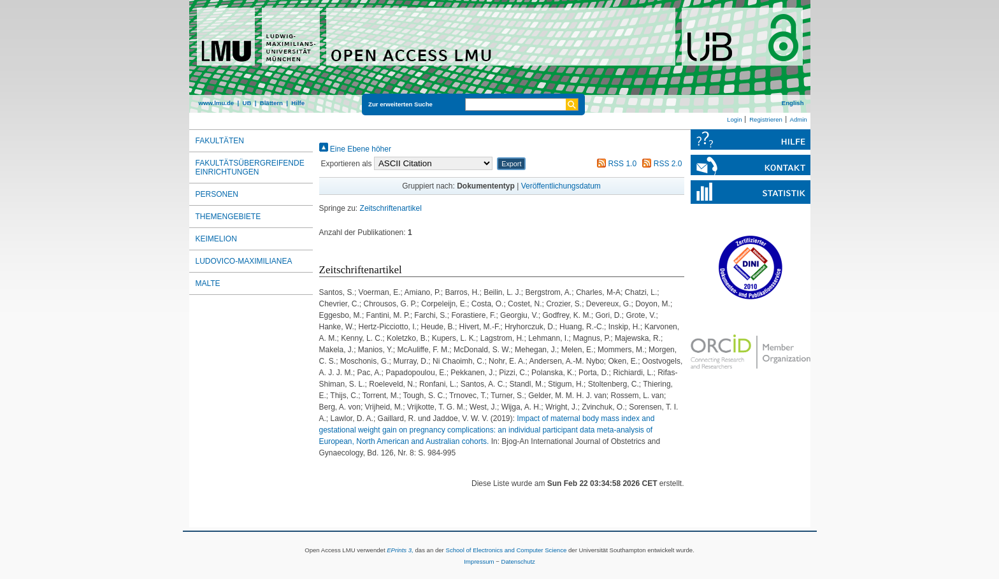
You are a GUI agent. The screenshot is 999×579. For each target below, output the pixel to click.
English (793, 102)
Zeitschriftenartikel (391, 208)
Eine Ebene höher (355, 149)
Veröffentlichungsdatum (561, 186)
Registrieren (765, 119)
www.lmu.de (216, 102)
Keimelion (216, 238)
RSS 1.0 (614, 163)
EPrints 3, (400, 550)
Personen (217, 194)
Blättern (271, 102)
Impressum (479, 561)
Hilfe (298, 102)
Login (734, 119)
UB (246, 102)
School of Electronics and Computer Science (505, 550)
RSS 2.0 (660, 163)
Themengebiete (228, 216)
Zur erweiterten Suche (400, 104)
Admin (798, 119)
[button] (511, 163)
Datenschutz (518, 561)
